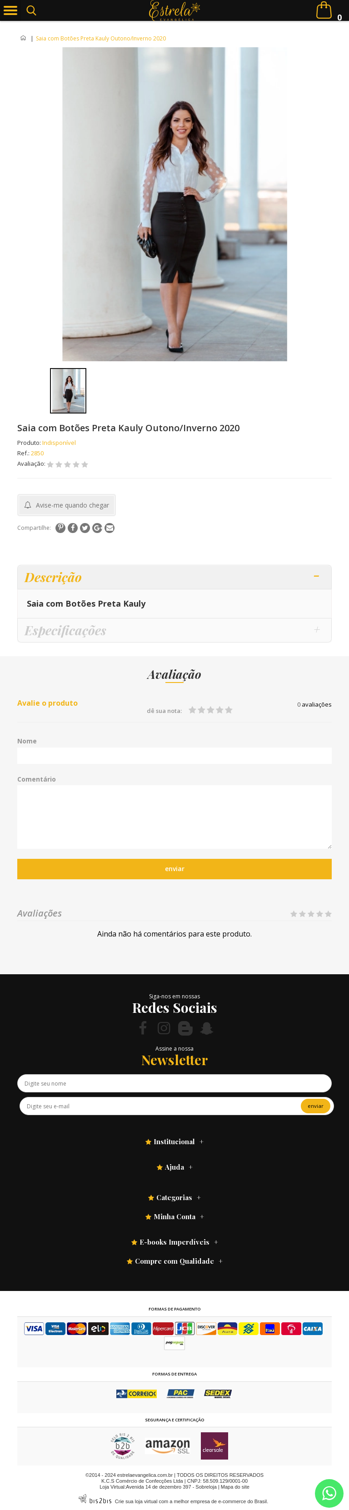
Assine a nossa (174, 1048)
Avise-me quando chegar (72, 505)
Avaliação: (32, 463)
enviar (174, 868)
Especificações (65, 630)
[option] (68, 391)
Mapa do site (235, 1487)
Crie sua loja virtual (136, 1501)
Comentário (36, 779)
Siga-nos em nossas (174, 996)
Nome (27, 741)
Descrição (53, 576)
